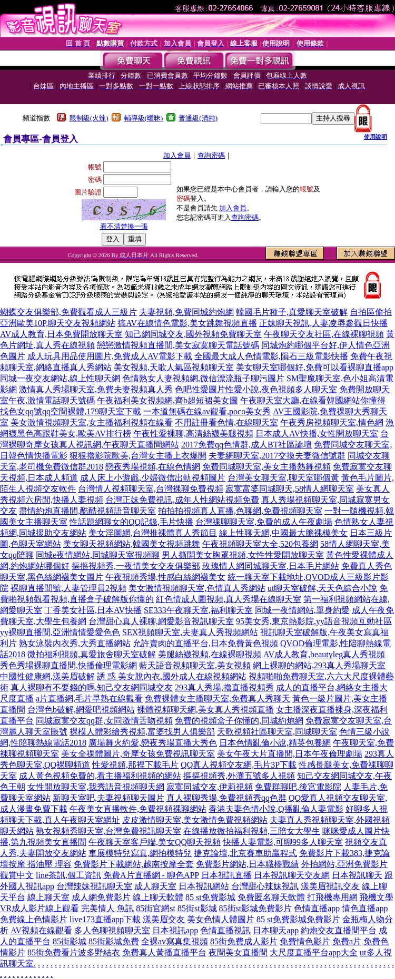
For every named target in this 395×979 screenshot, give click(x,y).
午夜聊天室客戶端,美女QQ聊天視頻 (154, 842)
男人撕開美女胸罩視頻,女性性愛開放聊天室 (243, 554)
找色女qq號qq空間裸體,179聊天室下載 (70, 411)
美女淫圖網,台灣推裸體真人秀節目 (152, 532)
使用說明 (375, 137)
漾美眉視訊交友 (330, 886)
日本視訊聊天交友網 (292, 875)
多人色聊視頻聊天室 (112, 930)
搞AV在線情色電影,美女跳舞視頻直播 (187, 323)
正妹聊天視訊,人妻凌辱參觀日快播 (323, 323)
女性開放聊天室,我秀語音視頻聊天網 (95, 786)
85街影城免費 (113, 941)
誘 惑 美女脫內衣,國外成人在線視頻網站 (171, 676)
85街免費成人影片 (244, 941)
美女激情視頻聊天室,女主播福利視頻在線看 (92, 422)
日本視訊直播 (226, 875)
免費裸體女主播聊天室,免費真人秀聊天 (217, 698)
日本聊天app (276, 930)
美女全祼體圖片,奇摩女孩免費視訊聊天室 (138, 753)
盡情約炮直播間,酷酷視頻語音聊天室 (87, 510)
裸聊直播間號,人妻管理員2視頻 (68, 588)
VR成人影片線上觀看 (39, 908)
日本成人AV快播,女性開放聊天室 (316, 433)
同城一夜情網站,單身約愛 (302, 610)
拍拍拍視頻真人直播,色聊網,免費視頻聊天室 (240, 510)
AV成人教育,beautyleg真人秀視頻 (324, 654)
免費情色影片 (305, 941)
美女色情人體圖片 (220, 919)
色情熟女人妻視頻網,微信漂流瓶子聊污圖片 (203, 378)
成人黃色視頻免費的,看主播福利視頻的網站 (100, 775)
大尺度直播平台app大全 (314, 952)
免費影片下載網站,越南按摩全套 (134, 864)
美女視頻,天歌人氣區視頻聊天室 (174, 367)
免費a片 (346, 941)
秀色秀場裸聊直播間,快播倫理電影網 (68, 665)
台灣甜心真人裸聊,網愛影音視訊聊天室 (161, 621)
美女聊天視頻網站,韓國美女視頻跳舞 (131, 543)
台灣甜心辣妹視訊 (265, 886)
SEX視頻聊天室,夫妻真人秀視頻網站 (190, 632)
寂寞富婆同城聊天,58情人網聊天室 (289, 488)
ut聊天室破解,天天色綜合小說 (322, 588)
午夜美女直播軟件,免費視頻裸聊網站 (138, 808)
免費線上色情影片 (33, 919)
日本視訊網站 (204, 886)
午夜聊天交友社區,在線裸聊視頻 (324, 334)
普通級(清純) (198, 118)
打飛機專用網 (332, 897)
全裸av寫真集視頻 (174, 941)
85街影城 (69, 941)
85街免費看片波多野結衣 (73, 952)
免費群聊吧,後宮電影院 (298, 786)
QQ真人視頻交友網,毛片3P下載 (239, 764)
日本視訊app (175, 930)
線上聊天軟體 (158, 897)
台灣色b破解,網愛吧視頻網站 (81, 709)
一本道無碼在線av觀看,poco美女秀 (207, 411)
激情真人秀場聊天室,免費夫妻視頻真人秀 (96, 389)
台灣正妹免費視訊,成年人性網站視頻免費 (182, 499)
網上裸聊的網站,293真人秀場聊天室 (319, 665)
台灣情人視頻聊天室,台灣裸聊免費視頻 (150, 488)
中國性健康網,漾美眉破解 (47, 676)
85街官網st (155, 908)
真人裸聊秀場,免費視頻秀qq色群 (226, 797)
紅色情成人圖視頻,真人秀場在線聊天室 (228, 599)
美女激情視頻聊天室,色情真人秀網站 (197, 588)
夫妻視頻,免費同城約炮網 (186, 312)
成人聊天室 (155, 886)
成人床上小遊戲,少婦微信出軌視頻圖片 (152, 477)
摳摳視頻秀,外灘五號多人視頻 (239, 775)
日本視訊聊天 (357, 875)
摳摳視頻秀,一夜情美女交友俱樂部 (136, 566)
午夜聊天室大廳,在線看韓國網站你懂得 (313, 400)
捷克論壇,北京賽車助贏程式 (245, 853)
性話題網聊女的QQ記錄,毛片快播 (131, 521)
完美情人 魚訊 (107, 908)
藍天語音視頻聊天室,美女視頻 (195, 665)
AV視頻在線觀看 (41, 930)
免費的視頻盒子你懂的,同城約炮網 (239, 720)
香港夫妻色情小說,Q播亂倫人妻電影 (276, 808)
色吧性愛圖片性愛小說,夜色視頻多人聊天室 (256, 389)
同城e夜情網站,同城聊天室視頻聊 (98, 554)
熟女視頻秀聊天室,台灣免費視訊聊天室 (108, 831)
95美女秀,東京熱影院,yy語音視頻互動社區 (314, 621)
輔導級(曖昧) (143, 118)
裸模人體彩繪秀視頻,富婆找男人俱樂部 (142, 731)
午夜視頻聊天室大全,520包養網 (260, 543)
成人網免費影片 (101, 897)
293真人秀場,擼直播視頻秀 (224, 687)
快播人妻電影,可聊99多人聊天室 (283, 842)
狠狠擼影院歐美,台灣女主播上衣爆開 (138, 455)
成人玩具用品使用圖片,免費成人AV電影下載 (109, 356)
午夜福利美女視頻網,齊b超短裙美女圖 (167, 400)
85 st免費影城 (210, 897)
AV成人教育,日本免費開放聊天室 (61, 334)
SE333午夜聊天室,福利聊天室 (198, 610)
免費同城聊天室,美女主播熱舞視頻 (266, 466)
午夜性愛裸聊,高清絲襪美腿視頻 (193, 433)
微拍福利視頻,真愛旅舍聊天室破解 (91, 654)
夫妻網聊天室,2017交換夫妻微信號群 (277, 455)
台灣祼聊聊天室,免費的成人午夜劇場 (263, 521)
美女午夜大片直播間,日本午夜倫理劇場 (289, 753)
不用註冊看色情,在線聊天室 (226, 422)
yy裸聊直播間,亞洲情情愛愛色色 (60, 632)
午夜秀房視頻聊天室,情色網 (331, 422)
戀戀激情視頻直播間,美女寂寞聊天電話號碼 (178, 345)
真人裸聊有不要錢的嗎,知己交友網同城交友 (92, 687)
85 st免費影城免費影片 (298, 919)
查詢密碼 (211, 155)
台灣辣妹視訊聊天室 (94, 886)
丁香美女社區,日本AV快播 (93, 610)
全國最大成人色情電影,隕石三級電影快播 (271, 356)
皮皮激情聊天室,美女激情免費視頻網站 (195, 819)
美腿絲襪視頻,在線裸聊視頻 (209, 654)
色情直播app (317, 908)
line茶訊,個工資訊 (68, 875)
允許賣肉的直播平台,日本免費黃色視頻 (205, 643)
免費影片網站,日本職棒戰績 (247, 864)
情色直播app (365, 908)
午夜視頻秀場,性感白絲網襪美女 (165, 577)
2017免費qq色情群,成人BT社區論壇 (246, 444)
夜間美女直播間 (238, 952)
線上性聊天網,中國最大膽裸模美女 (283, 532)
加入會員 (177, 155)
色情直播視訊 (225, 930)
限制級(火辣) (89, 118)
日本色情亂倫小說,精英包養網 (275, 742)
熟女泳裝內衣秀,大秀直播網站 (75, 643)
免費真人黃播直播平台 (164, 952)
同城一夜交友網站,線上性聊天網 (60, 378)
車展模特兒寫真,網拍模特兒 (140, 853)
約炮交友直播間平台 (339, 930)
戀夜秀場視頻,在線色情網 (152, 466)
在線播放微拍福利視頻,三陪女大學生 (251, 831)
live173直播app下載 (105, 919)
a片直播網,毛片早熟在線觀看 (89, 698)
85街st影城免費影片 (255, 908)
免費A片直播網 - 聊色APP (151, 875)
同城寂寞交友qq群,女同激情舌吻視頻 (104, 720)
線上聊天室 (48, 897)
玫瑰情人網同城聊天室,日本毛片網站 (270, 566)
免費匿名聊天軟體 (271, 897)
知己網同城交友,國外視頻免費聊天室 (193, 334)
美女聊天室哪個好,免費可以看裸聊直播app (314, 367)
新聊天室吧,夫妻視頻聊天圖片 (108, 797)
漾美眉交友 (164, 919)
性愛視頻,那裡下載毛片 (135, 764)
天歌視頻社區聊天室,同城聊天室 (277, 731)
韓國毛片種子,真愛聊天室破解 (292, 312)
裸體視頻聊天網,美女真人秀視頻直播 (205, 709)
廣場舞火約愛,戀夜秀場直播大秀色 (152, 742)
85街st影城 (197, 908)
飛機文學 (376, 897)
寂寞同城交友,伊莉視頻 (209, 786)
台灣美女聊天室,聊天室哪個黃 (283, 477)
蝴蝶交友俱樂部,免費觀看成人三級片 (68, 312)
